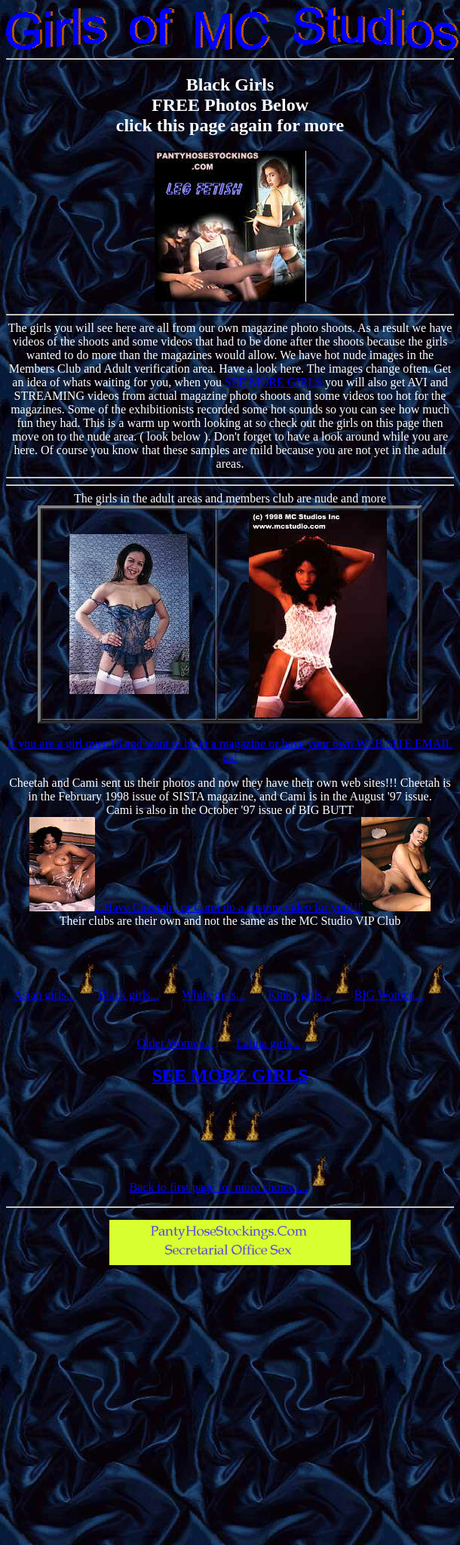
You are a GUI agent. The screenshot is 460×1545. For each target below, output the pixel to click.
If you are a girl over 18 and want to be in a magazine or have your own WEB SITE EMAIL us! (230, 750)
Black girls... (129, 994)
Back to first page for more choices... (219, 1187)
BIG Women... (389, 994)
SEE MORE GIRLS (275, 382)
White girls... (213, 994)
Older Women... (175, 1043)
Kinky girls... (299, 994)
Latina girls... (268, 1043)
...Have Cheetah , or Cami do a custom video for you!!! (228, 907)
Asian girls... (44, 994)
